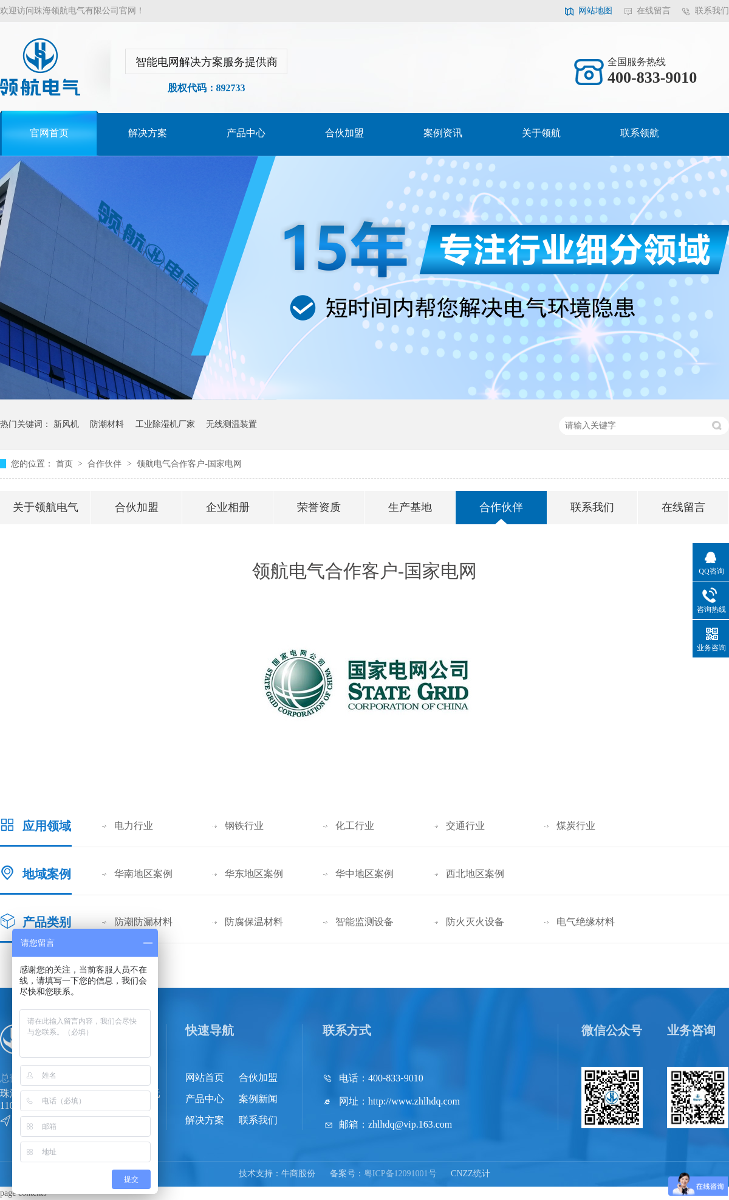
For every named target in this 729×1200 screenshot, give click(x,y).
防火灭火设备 (475, 922)
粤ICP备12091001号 (400, 1173)
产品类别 (46, 922)
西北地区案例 (475, 874)
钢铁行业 (244, 825)
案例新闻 (258, 1099)
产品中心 (246, 133)
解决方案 (147, 133)
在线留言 (654, 10)
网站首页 (204, 1077)
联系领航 (639, 133)
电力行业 (133, 825)
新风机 (66, 424)
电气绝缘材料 (585, 922)
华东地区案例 (254, 874)
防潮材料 (107, 424)
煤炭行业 (575, 825)
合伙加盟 (344, 133)
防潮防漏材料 (143, 922)
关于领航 (541, 133)
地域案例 (46, 874)
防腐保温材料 (254, 922)
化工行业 (354, 825)
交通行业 (465, 825)
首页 (65, 463)
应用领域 (46, 826)
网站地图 (595, 10)
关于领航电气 (45, 507)
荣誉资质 (319, 507)
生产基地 (410, 507)
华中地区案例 (364, 874)
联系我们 (712, 10)
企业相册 (228, 507)
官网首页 (49, 133)
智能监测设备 (364, 922)
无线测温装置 (231, 424)
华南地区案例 (143, 874)
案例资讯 (442, 133)
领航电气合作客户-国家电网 (189, 463)
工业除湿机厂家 (165, 424)
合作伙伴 (105, 463)
